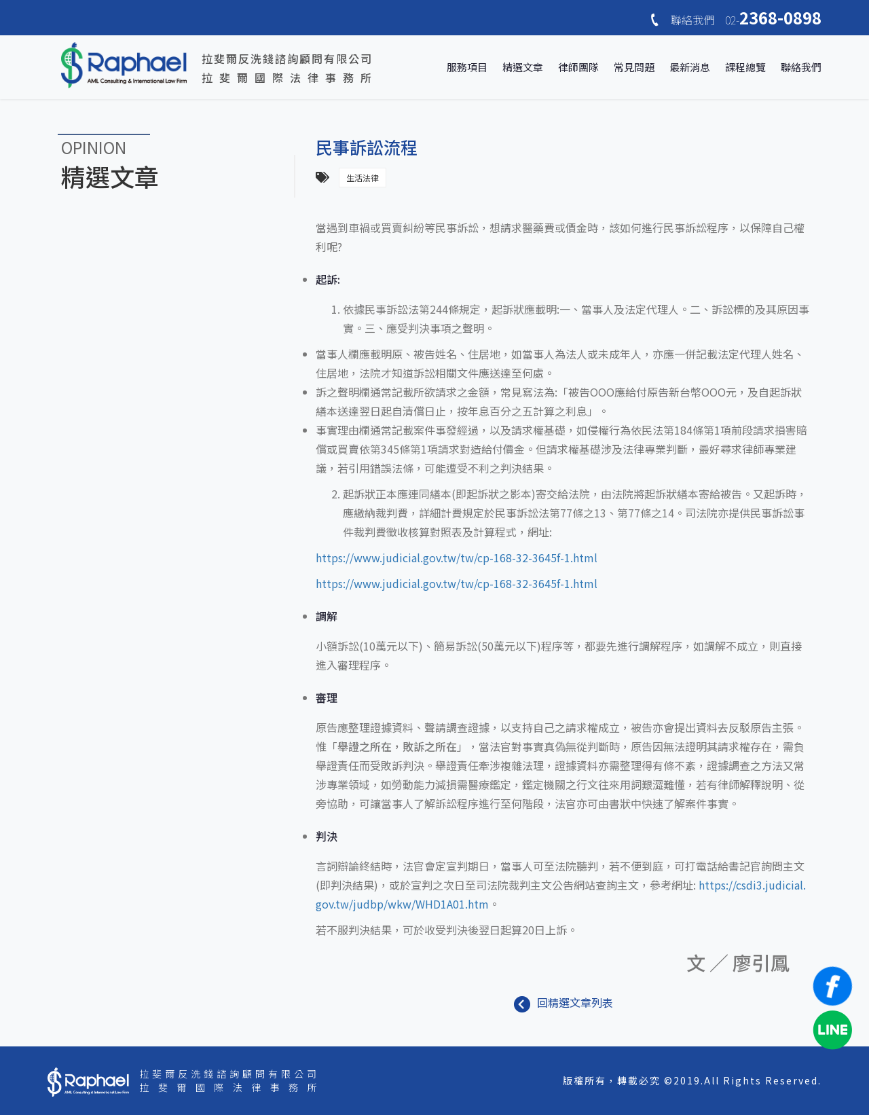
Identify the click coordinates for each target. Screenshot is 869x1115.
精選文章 (522, 67)
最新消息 (689, 67)
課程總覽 (745, 67)
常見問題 (634, 67)
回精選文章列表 (563, 1002)
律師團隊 (578, 67)
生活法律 (362, 177)
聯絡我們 (801, 67)
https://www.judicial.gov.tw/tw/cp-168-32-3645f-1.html (456, 557)
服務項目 (467, 67)
